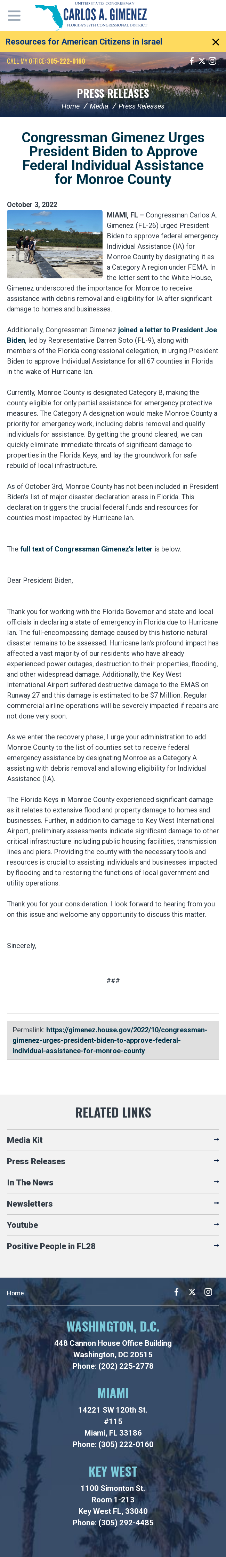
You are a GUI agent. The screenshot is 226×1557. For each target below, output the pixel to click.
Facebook (191, 61)
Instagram (212, 61)
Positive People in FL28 (51, 1246)
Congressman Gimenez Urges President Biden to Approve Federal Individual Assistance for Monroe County (113, 158)
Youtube (22, 1225)
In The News (30, 1182)
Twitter (202, 61)
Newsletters (30, 1204)
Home (71, 106)
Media (99, 106)
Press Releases (113, 93)
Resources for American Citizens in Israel (83, 42)
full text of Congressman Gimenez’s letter (86, 549)
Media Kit (25, 1140)
